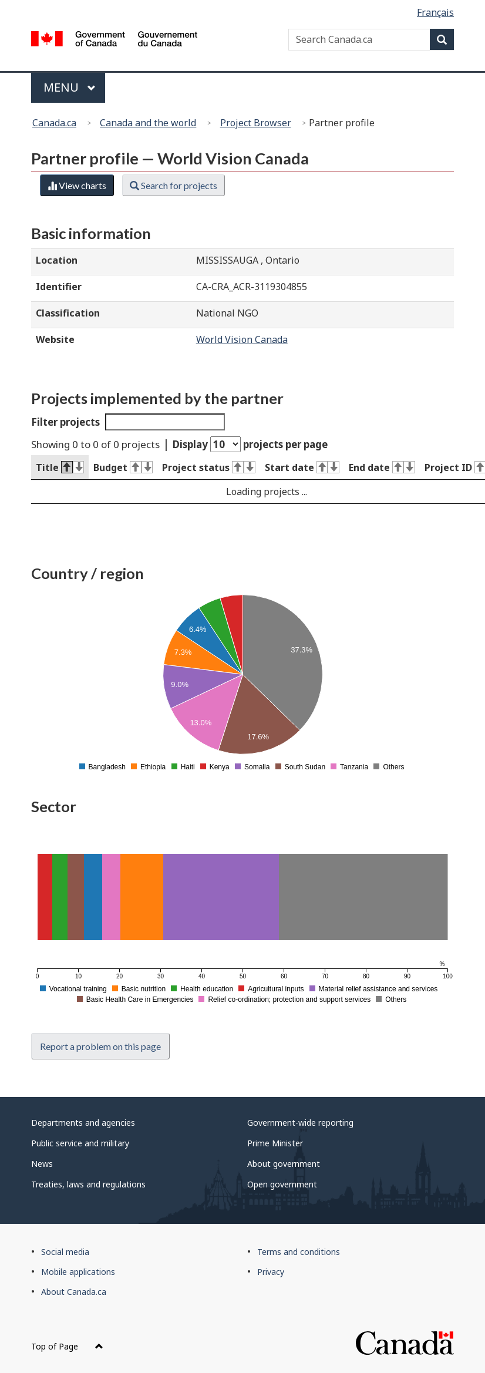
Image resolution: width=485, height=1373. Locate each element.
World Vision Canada (242, 339)
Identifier (59, 286)
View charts (77, 185)
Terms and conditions (298, 1251)
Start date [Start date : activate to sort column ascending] (302, 467)
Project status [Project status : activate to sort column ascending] (208, 467)
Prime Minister (275, 1143)
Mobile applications (78, 1271)
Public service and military (80, 1143)
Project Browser (255, 122)
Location (57, 260)
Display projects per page (250, 444)
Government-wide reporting (300, 1122)
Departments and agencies (83, 1122)
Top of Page (67, 1346)
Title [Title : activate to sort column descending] (60, 467)
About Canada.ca (73, 1291)
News (42, 1163)
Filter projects (128, 421)
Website (55, 339)
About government (283, 1163)
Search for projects (173, 185)
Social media (65, 1251)
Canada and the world (148, 122)
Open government (282, 1184)
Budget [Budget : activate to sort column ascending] (123, 467)
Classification (68, 313)
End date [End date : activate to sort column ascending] (382, 467)
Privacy (270, 1271)
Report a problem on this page (100, 1046)
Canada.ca (54, 122)
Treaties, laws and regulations (88, 1184)
